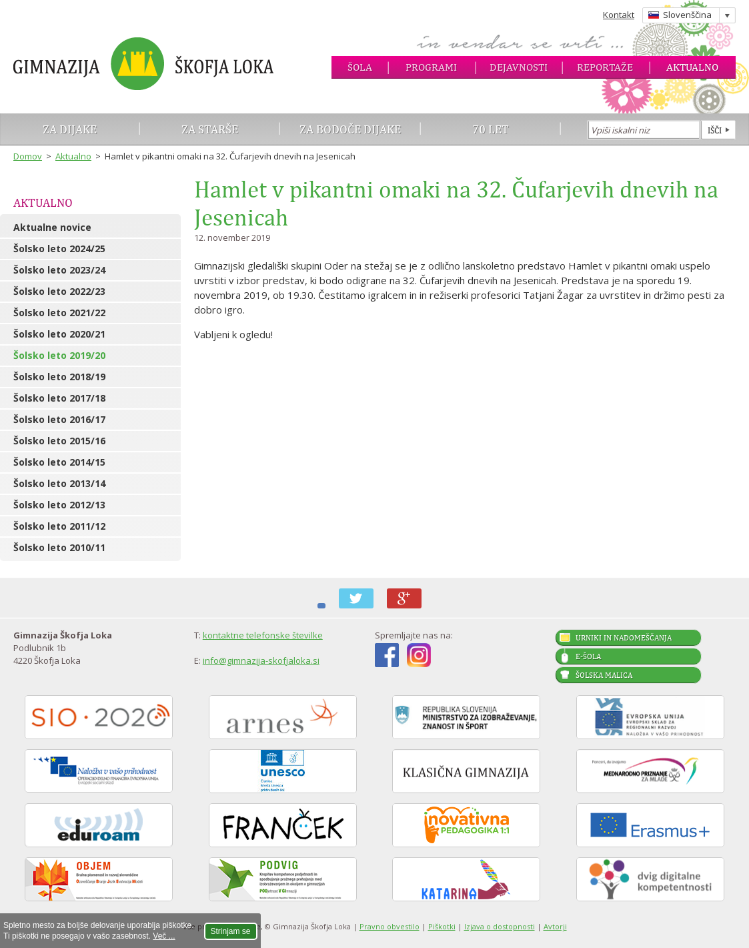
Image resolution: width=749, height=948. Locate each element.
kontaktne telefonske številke (263, 635)
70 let (490, 129)
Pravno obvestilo (389, 926)
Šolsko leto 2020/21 (59, 334)
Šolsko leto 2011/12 (59, 526)
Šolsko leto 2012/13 (59, 504)
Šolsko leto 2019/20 (59, 355)
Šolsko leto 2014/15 (59, 462)
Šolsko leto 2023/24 (59, 270)
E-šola (588, 656)
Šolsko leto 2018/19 (59, 376)
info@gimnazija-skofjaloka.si (261, 660)
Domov (27, 156)
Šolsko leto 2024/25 (59, 248)
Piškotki (442, 926)
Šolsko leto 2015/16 (59, 440)
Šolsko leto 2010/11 (59, 547)
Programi (431, 67)
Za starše (209, 129)
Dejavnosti (519, 67)
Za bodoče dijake (350, 129)
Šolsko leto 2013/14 (59, 483)
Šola (359, 67)
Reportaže (605, 67)
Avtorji (555, 926)
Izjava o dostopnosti (499, 926)
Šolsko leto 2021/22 (59, 312)
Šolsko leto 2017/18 (59, 398)
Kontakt (618, 15)
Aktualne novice (52, 227)
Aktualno (692, 67)
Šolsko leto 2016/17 (59, 419)
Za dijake (70, 129)
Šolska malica (604, 675)
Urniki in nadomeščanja (624, 637)
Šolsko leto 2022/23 (59, 291)
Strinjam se (231, 931)
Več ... (164, 936)
